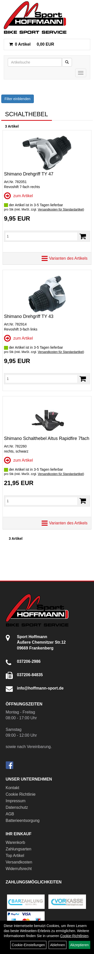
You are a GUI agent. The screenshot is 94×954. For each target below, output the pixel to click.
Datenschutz (17, 807)
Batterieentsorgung (23, 820)
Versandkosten (19, 862)
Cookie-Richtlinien (74, 936)
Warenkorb (15, 842)
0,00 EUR (31, 44)
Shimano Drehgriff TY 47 (28, 173)
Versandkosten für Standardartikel (60, 209)
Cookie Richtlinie (21, 794)
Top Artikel (15, 855)
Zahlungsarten (18, 849)
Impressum (16, 801)
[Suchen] (67, 62)
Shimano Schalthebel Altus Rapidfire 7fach (46, 438)
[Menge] (41, 236)
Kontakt (12, 788)
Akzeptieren (79, 945)
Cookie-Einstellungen (28, 945)
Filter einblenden (18, 99)
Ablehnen (57, 945)
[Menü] (80, 73)
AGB (10, 814)
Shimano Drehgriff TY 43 (28, 316)
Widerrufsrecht (19, 869)
